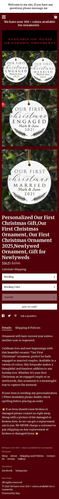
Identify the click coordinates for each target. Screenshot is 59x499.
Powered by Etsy (11, 493)
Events (11, 458)
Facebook (7, 470)
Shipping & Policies (27, 327)
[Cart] (55, 17)
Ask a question (28, 316)
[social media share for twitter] (9, 316)
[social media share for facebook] (3, 316)
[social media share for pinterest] (15, 316)
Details (7, 327)
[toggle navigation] (4, 17)
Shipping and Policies (32, 455)
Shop (5, 455)
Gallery (21, 458)
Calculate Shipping (14, 269)
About (13, 455)
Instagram (21, 470)
